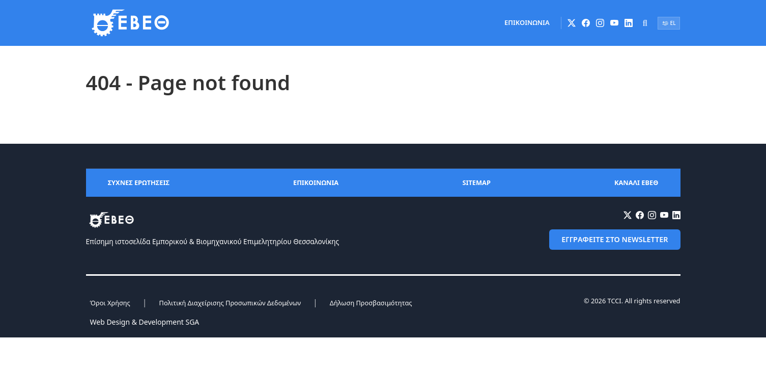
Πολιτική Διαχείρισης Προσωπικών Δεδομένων (230, 302)
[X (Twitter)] (572, 23)
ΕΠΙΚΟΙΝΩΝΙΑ (527, 22)
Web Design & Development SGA (145, 322)
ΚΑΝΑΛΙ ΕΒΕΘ (636, 182)
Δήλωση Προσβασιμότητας (371, 302)
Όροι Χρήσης (110, 302)
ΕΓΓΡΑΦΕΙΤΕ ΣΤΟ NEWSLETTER (614, 239)
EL (669, 23)
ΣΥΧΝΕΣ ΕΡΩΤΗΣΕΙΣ (138, 182)
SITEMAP (476, 182)
